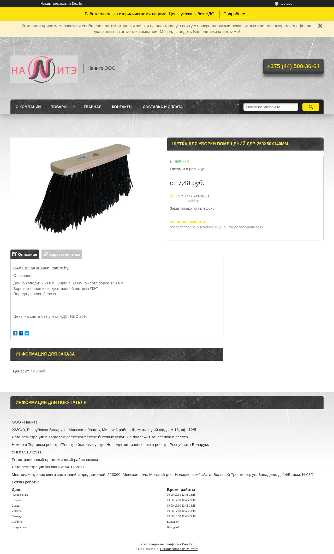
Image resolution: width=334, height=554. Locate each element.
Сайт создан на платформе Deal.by (167, 544)
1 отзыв (286, 3)
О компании (28, 107)
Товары (59, 107)
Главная (93, 107)
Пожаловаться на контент (179, 549)
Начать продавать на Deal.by (61, 3)
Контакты (122, 107)
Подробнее (234, 14)
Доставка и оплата (163, 107)
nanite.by (60, 268)
